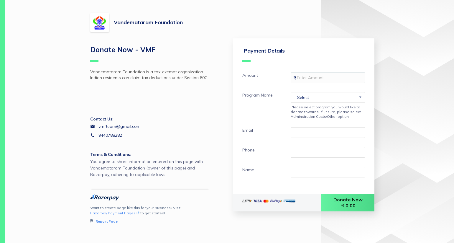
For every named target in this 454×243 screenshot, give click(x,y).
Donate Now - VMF (123, 53)
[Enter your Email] (328, 132)
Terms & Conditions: (110, 154)
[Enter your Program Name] (328, 97)
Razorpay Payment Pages (114, 213)
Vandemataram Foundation (148, 22)
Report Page (104, 221)
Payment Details (263, 54)
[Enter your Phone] (328, 152)
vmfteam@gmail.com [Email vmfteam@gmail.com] (119, 126)
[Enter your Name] (328, 172)
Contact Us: (102, 119)
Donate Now (348, 202)
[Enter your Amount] (328, 77)
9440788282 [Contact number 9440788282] (110, 135)
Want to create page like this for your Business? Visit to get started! (150, 215)
